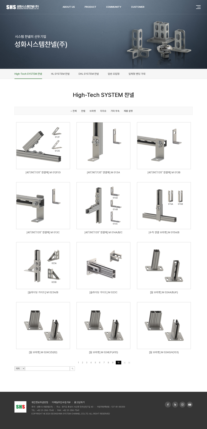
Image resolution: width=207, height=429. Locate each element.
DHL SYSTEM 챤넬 (89, 73)
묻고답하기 (79, 402)
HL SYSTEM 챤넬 (60, 73)
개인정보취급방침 (39, 402)
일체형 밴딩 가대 (137, 73)
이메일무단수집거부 (61, 402)
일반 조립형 (114, 73)
